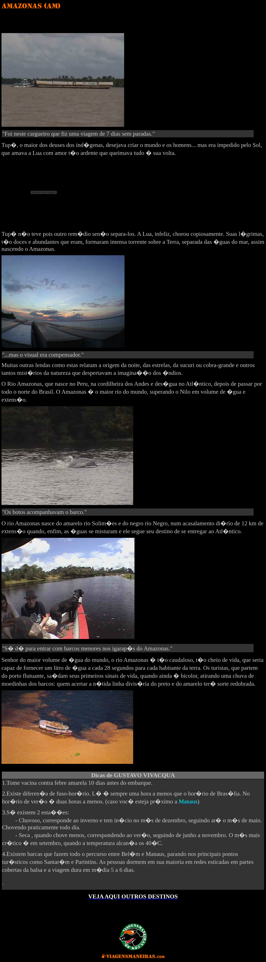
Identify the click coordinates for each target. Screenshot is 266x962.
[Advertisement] (71, 20)
